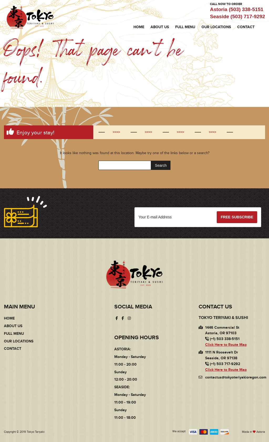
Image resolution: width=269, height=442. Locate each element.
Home (138, 27)
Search (161, 165)
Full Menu (185, 27)
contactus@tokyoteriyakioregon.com (235, 377)
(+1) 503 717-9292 (222, 364)
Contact (246, 27)
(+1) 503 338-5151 (222, 339)
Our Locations (216, 27)
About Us (160, 27)
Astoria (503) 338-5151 (236, 9)
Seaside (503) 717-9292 (237, 16)
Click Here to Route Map (226, 344)
